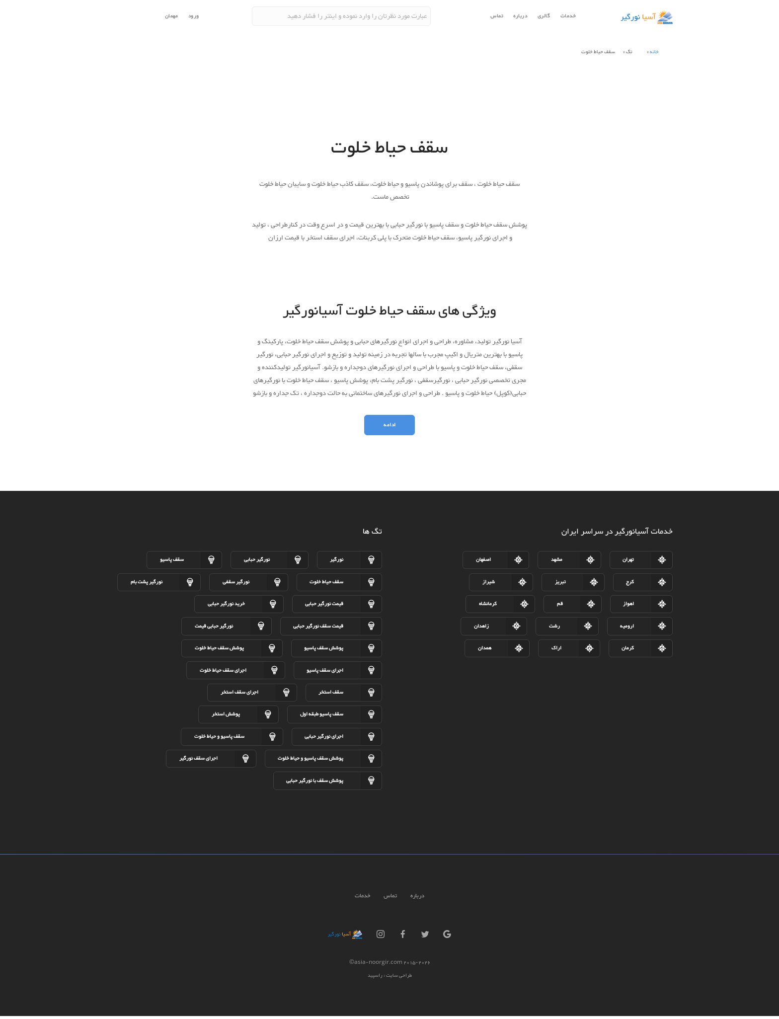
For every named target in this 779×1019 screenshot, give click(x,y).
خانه (654, 52)
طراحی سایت (398, 979)
